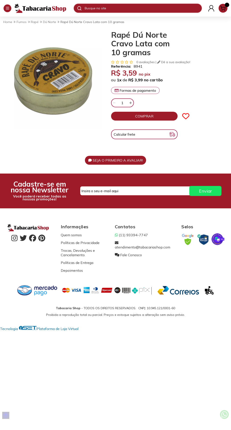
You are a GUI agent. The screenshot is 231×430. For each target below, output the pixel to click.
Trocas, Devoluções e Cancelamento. (78, 252)
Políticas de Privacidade (80, 242)
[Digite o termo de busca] (143, 8)
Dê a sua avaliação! (173, 62)
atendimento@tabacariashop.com (142, 244)
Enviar (205, 191)
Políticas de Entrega (77, 262)
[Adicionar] (130, 103)
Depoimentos (72, 270)
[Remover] (114, 103)
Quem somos (71, 235)
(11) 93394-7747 (131, 235)
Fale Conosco (128, 255)
